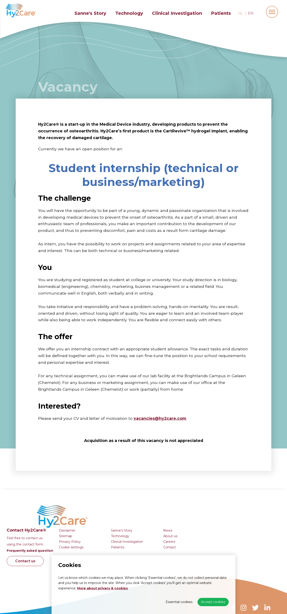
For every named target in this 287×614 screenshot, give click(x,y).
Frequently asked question (99, 521)
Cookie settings (140, 518)
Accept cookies (213, 602)
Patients (221, 13)
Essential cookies (179, 602)
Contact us (95, 532)
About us (240, 506)
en (250, 13)
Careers (239, 512)
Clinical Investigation (177, 13)
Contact (239, 518)
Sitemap (135, 506)
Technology (129, 13)
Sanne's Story (90, 13)
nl (240, 13)
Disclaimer (136, 501)
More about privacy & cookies (102, 588)
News (237, 501)
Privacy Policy (139, 512)
